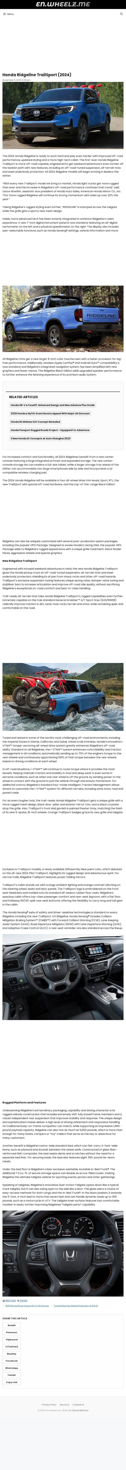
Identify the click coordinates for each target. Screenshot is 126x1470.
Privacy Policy (49, 1404)
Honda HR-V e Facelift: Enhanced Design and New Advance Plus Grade (53, 405)
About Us (64, 1404)
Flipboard (12, 1339)
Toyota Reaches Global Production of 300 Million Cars (81, 1305)
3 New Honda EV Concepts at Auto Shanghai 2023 (40, 438)
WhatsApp (11, 1368)
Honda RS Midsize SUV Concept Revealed (35, 421)
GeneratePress (80, 1410)
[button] (121, 14)
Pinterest (11, 1332)
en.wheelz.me (63, 4)
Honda (23, 1300)
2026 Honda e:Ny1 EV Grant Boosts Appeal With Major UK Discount (50, 413)
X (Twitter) (11, 1346)
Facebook (12, 1360)
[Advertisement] (63, 44)
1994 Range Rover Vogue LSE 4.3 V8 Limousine (28, 1305)
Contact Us (78, 1404)
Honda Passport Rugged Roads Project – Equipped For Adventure (50, 430)
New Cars (11, 1300)
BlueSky (11, 1353)
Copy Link (11, 1382)
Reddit (12, 1325)
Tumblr (11, 1375)
